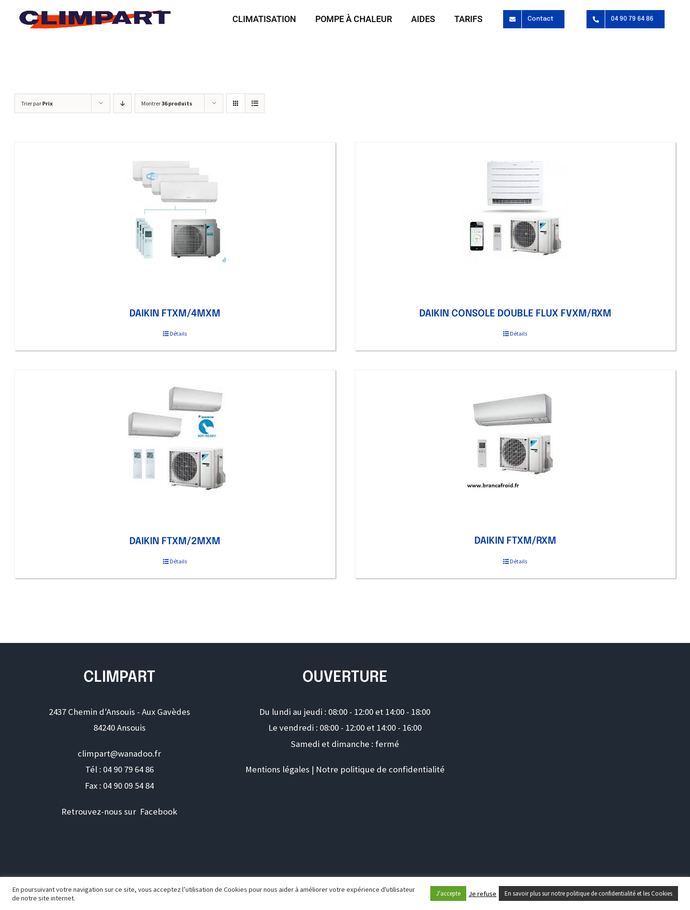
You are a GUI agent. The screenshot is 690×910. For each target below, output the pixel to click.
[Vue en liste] (254, 103)
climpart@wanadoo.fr (119, 753)
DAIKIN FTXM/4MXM (174, 314)
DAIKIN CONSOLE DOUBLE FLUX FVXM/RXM (515, 314)
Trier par (37, 103)
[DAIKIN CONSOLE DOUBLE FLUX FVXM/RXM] (515, 211)
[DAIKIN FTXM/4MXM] (175, 211)
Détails (178, 333)
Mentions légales (277, 769)
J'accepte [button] (448, 893)
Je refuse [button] (482, 893)
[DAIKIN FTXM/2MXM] (175, 438)
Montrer (166, 103)
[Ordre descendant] (122, 103)
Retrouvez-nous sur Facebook (119, 811)
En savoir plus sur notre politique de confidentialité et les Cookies (588, 893)
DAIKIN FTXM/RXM (515, 541)
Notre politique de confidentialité (380, 769)
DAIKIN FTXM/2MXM (174, 542)
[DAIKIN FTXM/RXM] (515, 438)
